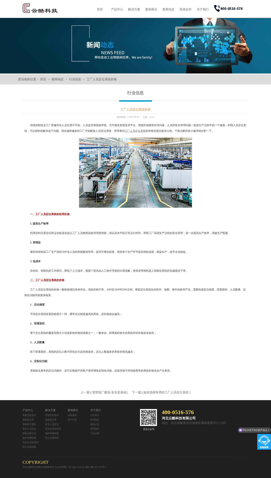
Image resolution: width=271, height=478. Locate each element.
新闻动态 (168, 9)
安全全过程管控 (30, 442)
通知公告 (94, 424)
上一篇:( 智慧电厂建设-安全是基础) (104, 392)
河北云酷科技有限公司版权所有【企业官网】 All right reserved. (54, 467)
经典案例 (72, 415)
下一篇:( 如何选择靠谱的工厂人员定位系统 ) (161, 392)
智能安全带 (28, 419)
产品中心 (117, 9)
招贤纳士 (94, 428)
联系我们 (94, 419)
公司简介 (94, 415)
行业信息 (75, 79)
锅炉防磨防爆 (29, 438)
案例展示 (151, 9)
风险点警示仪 (29, 433)
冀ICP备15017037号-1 (96, 467)
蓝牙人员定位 (29, 428)
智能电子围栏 (29, 424)
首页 (100, 9)
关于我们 (203, 9)
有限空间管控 (29, 415)
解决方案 (134, 9)
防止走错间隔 (29, 447)
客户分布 (72, 419)
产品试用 (94, 433)
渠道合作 (186, 9)
